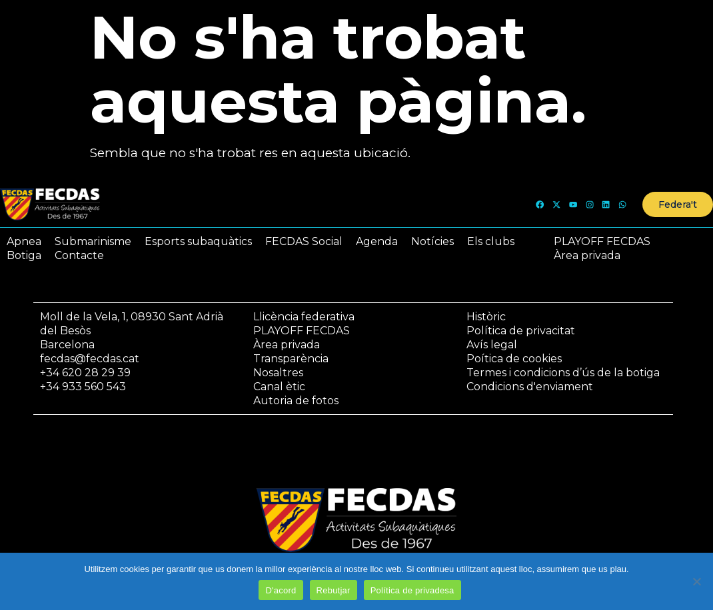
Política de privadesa (412, 590)
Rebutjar (334, 590)
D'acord (280, 590)
